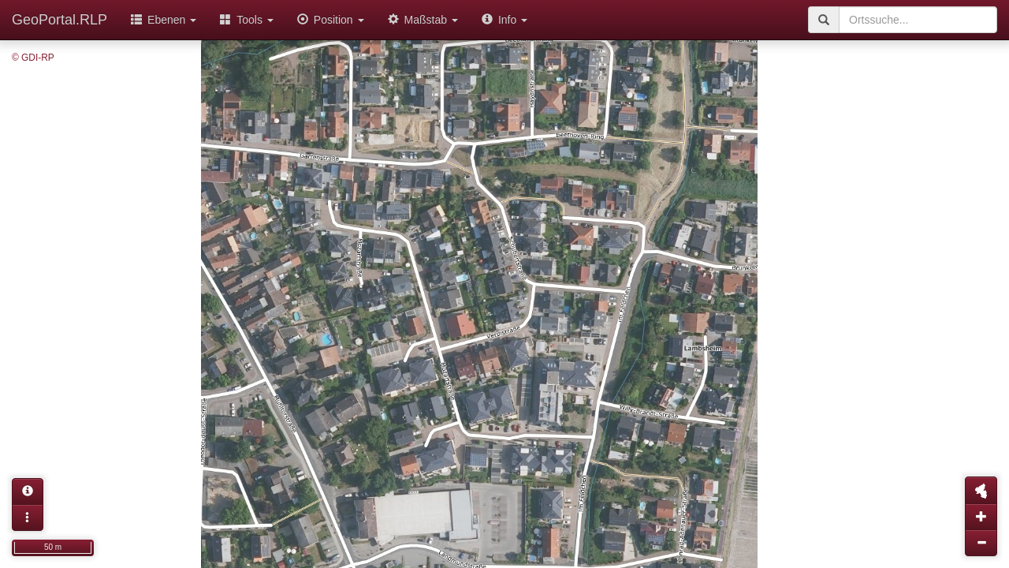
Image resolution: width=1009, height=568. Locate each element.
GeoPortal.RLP (59, 20)
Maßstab (423, 19)
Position (330, 19)
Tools (247, 19)
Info (504, 19)
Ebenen (163, 19)
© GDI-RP (33, 57)
